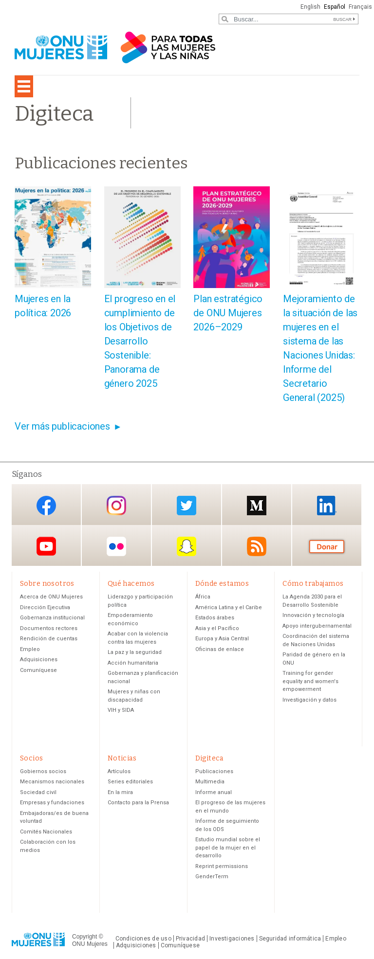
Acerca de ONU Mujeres (51, 597)
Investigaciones (231, 938)
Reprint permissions (221, 866)
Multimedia (209, 781)
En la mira (120, 792)
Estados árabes (214, 618)
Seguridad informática (290, 938)
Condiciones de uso (143, 938)
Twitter (186, 505)
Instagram (116, 505)
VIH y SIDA (121, 710)
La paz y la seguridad (135, 652)
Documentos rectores (48, 628)
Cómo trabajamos (312, 583)
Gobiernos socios (43, 771)
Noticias (122, 758)
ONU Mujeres (90, 944)
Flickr (116, 546)
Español (334, 6)
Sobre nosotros (47, 583)
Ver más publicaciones (62, 426)
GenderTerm (211, 876)
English (310, 6)
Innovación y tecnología (313, 615)
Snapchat (186, 546)
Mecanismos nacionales (52, 781)
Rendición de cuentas (48, 638)
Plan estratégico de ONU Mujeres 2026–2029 (227, 313)
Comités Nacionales (46, 832)
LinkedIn (327, 505)
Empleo (30, 649)
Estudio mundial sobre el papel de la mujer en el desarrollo (227, 847)
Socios (31, 758)
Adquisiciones (38, 659)
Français (360, 6)
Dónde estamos (222, 583)
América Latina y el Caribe (228, 607)
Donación (327, 546)
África (202, 597)
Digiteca (209, 758)
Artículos (119, 771)
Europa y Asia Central (222, 638)
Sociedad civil (38, 792)
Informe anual (213, 792)
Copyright (84, 936)
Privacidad (190, 938)
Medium (257, 505)
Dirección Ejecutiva (45, 607)
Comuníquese (38, 670)
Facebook (46, 505)
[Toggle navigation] (24, 86)
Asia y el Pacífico (217, 628)
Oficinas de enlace (219, 649)
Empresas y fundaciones (52, 802)
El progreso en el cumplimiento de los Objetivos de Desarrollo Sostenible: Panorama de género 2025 (140, 341)
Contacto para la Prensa (138, 802)
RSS (257, 546)
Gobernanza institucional (52, 618)
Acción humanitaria (133, 663)
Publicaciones (214, 771)
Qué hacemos (131, 583)
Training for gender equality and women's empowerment (310, 681)
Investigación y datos (309, 700)
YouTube (46, 546)
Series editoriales (130, 781)
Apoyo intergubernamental (317, 626)
